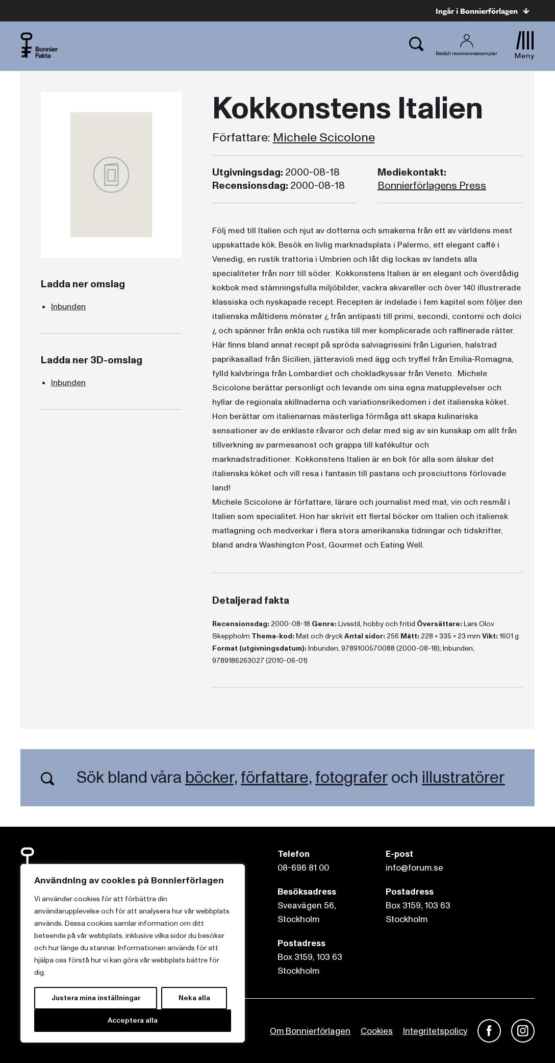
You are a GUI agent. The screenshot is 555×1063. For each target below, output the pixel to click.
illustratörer (463, 778)
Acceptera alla (133, 1020)
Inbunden (68, 306)
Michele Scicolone (324, 138)
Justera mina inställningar (96, 998)
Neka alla (194, 998)
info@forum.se (414, 868)
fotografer (351, 778)
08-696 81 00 (303, 868)
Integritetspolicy (435, 1031)
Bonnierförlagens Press (431, 186)
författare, (276, 778)
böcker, (211, 778)
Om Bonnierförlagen (310, 1031)
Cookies (377, 1031)
